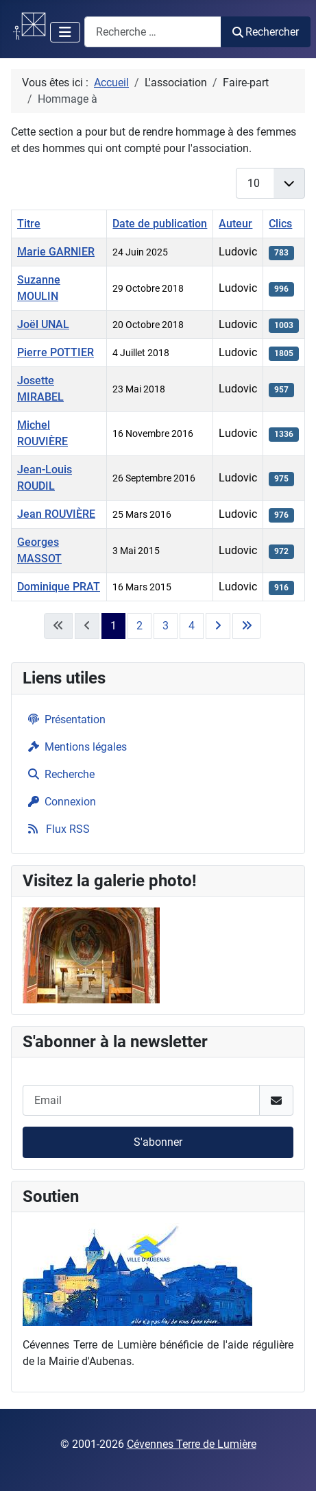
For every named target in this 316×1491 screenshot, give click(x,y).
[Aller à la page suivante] (218, 626)
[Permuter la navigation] (65, 32)
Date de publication (159, 223)
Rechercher (265, 31)
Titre (28, 223)
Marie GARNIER (56, 251)
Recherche (59, 774)
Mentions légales (75, 746)
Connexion (59, 801)
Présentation (64, 719)
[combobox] (152, 31)
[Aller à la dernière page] (246, 626)
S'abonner (158, 1142)
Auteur (235, 223)
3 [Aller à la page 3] (165, 625)
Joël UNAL (43, 324)
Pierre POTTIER (55, 352)
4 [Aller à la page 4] (192, 625)
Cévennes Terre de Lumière (191, 1444)
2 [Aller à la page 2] (139, 625)
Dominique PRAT (58, 586)
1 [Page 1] (113, 625)
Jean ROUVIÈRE (56, 514)
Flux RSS (56, 829)
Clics (280, 223)
